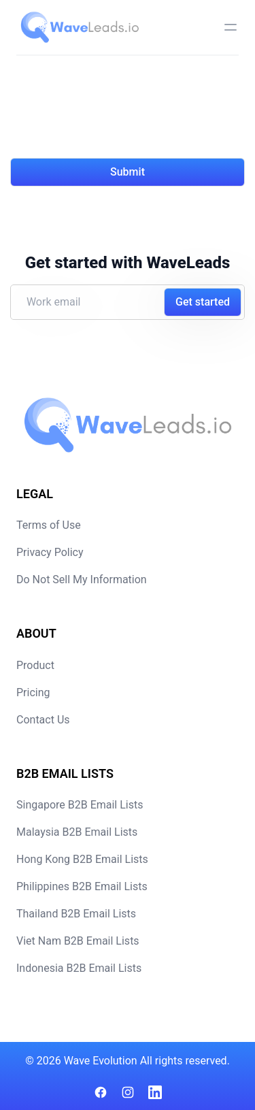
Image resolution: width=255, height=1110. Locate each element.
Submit (127, 171)
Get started (202, 301)
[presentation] (113, 115)
